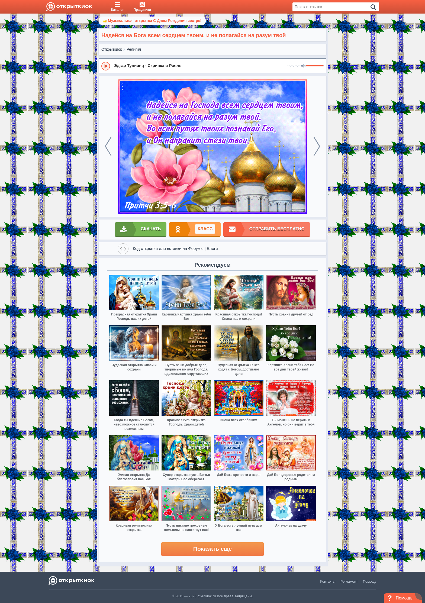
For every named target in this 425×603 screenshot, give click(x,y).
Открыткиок (111, 49)
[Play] (105, 66)
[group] (212, 66)
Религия (134, 49)
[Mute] (303, 66)
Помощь (369, 581)
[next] (317, 146)
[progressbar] (315, 66)
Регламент (349, 581)
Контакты (327, 581)
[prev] (108, 146)
